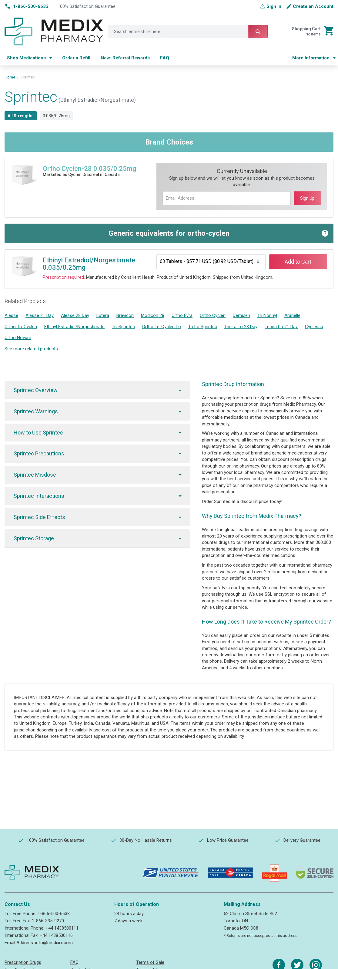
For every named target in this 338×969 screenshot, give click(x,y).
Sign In (273, 6)
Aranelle (292, 315)
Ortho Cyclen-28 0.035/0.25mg (89, 168)
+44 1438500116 (56, 935)
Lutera (102, 315)
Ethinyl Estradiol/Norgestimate (74, 326)
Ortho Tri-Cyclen (21, 326)
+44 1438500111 (62, 928)
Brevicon (125, 315)
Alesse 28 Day (75, 315)
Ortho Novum (18, 337)
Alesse (11, 315)
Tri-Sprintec (123, 326)
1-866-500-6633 (54, 913)
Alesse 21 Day (39, 315)
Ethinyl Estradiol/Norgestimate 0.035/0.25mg (89, 263)
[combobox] (188, 31)
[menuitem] (29, 57)
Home (10, 77)
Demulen (241, 315)
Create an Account (313, 6)
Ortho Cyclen (213, 315)
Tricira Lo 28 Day (240, 326)
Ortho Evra (182, 315)
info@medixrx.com (54, 942)
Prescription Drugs (23, 962)
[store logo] (54, 31)
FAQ (74, 962)
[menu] (144, 57)
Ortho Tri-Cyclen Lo (161, 326)
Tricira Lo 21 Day (281, 326)
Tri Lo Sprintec (202, 326)
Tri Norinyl (267, 315)
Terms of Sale (150, 962)
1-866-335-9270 (48, 921)
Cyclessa (314, 326)
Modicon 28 (152, 315)
